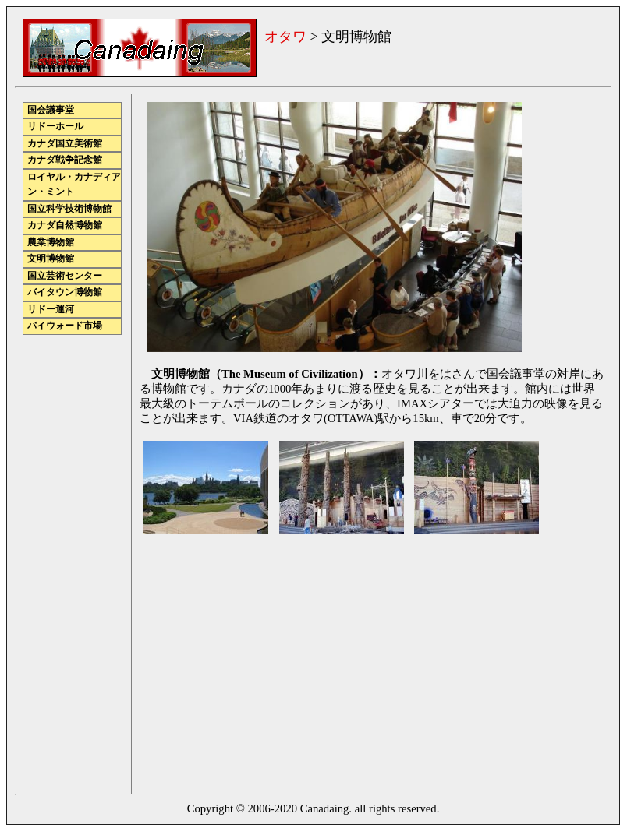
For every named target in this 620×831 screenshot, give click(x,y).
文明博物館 (50, 259)
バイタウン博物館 (64, 292)
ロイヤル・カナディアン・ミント (74, 185)
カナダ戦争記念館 (64, 160)
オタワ (285, 36)
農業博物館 (50, 243)
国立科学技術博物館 (69, 209)
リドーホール (55, 126)
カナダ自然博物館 (64, 225)
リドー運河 (50, 310)
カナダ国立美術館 (64, 144)
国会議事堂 (50, 110)
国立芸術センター (64, 276)
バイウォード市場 (64, 326)
